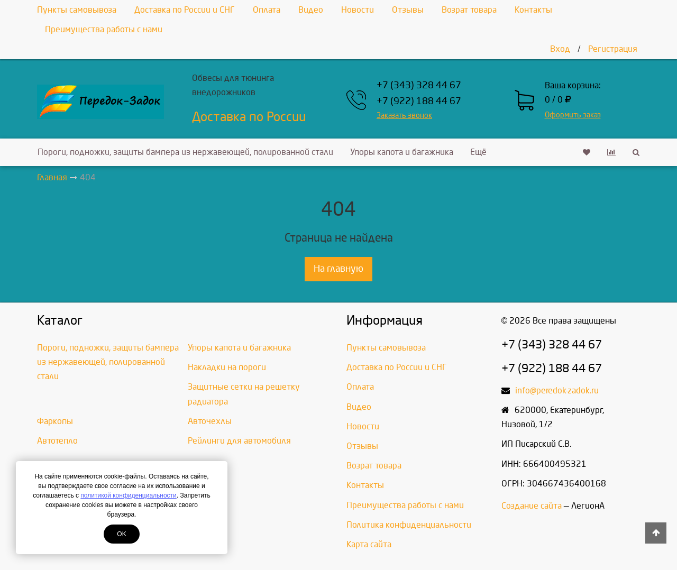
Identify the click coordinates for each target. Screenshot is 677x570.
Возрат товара (469, 9)
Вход (560, 48)
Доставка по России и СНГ (184, 9)
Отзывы (408, 9)
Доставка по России (249, 117)
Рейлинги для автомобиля (239, 440)
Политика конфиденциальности (408, 524)
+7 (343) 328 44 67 (419, 85)
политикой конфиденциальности (128, 495)
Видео (310, 9)
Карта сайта (368, 544)
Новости (357, 9)
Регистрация (612, 48)
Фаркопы (55, 421)
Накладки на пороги (227, 367)
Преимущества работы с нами (103, 29)
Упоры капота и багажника (401, 152)
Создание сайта (531, 505)
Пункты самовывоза (76, 9)
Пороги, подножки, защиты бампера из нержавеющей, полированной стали (185, 152)
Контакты (533, 9)
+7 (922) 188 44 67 (419, 101)
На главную (338, 269)
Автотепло (57, 440)
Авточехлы (210, 421)
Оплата (266, 9)
